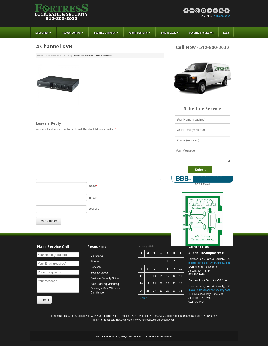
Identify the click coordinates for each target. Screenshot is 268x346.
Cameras (88, 55)
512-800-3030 (222, 16)
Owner (76, 55)
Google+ (197, 10)
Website (94, 209)
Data (226, 32)
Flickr (192, 10)
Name (93, 186)
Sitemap (95, 261)
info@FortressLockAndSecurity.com (209, 262)
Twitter (209, 10)
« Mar (143, 298)
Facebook (186, 10)
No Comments (104, 55)
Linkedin (203, 10)
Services (95, 266)
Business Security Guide (105, 278)
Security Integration (201, 32)
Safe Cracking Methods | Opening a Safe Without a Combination (105, 288)
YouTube (221, 10)
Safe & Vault (170, 32)
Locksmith (43, 32)
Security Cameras (106, 32)
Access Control (73, 32)
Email (93, 197)
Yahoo (215, 10)
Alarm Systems (140, 32)
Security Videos (99, 272)
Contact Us (97, 255)
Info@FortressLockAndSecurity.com (209, 290)
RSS (227, 10)
